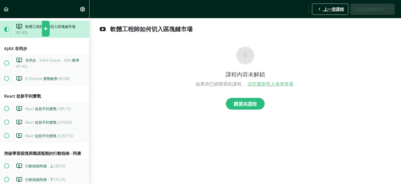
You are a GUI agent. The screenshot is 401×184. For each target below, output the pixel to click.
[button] (6, 9)
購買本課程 (245, 104)
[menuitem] (82, 9)
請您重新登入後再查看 (271, 84)
